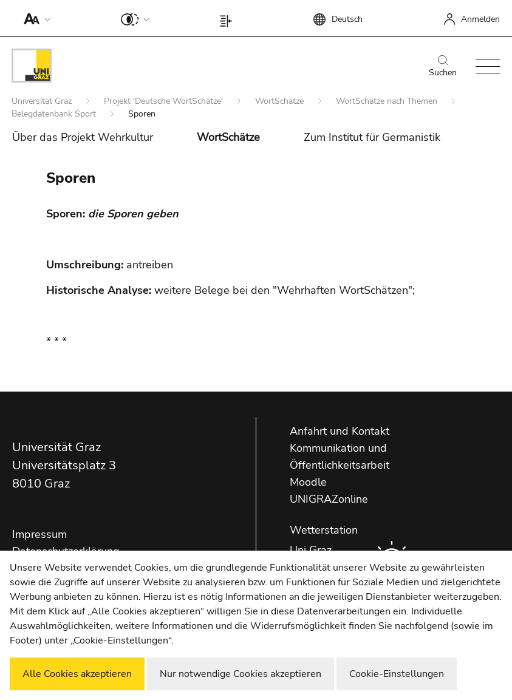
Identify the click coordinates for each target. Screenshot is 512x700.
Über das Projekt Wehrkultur (82, 137)
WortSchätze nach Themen (388, 101)
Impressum (39, 534)
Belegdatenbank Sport (55, 114)
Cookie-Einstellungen (396, 674)
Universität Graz (43, 101)
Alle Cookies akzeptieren (77, 674)
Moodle (308, 482)
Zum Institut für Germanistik (372, 137)
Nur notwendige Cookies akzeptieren (240, 674)
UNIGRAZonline (329, 499)
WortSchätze (280, 101)
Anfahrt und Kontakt (339, 431)
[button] (34, 18)
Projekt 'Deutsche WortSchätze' (164, 101)
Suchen (443, 66)
